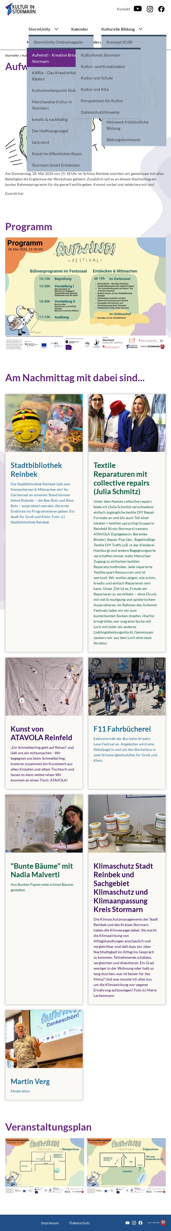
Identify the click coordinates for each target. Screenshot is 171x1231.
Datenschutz (79, 1223)
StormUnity (39, 28)
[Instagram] (150, 9)
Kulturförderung (91, 41)
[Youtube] (138, 9)
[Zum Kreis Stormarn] (157, 1223)
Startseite (12, 55)
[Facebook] (161, 9)
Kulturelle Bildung (118, 28)
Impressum (50, 1223)
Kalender (79, 28)
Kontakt (123, 9)
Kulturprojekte (41, 41)
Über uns (135, 41)
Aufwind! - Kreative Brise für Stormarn (73, 55)
